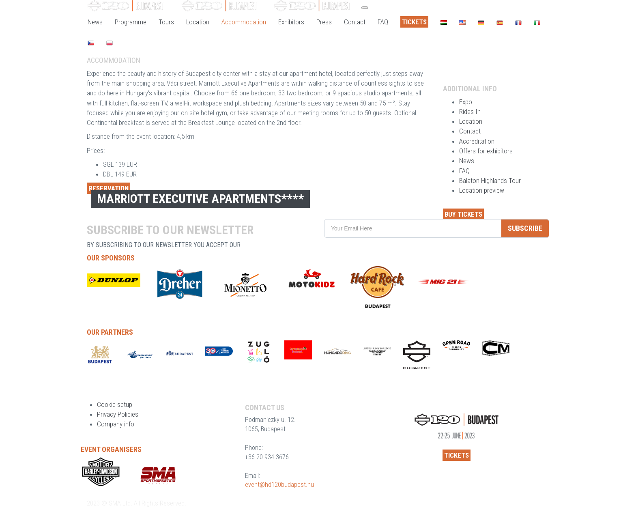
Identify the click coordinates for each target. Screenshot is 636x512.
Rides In (470, 112)
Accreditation (476, 141)
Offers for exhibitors (486, 151)
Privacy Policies (117, 414)
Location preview (481, 190)
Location (470, 121)
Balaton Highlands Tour (490, 180)
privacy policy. (265, 245)
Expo (465, 102)
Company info (115, 424)
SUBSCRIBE (525, 228)
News (466, 161)
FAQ (464, 171)
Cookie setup (114, 404)
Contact (470, 131)
